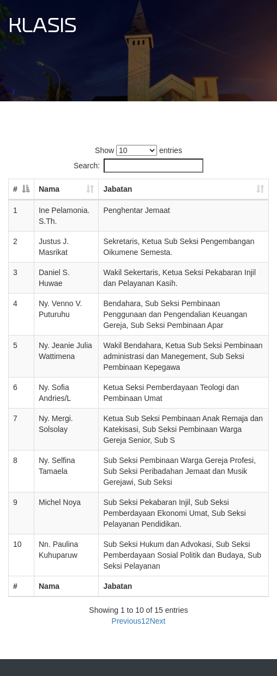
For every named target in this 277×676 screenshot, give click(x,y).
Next (158, 621)
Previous (126, 621)
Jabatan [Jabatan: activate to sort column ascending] (117, 189)
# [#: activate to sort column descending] (15, 189)
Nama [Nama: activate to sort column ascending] (49, 189)
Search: (138, 166)
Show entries (138, 150)
